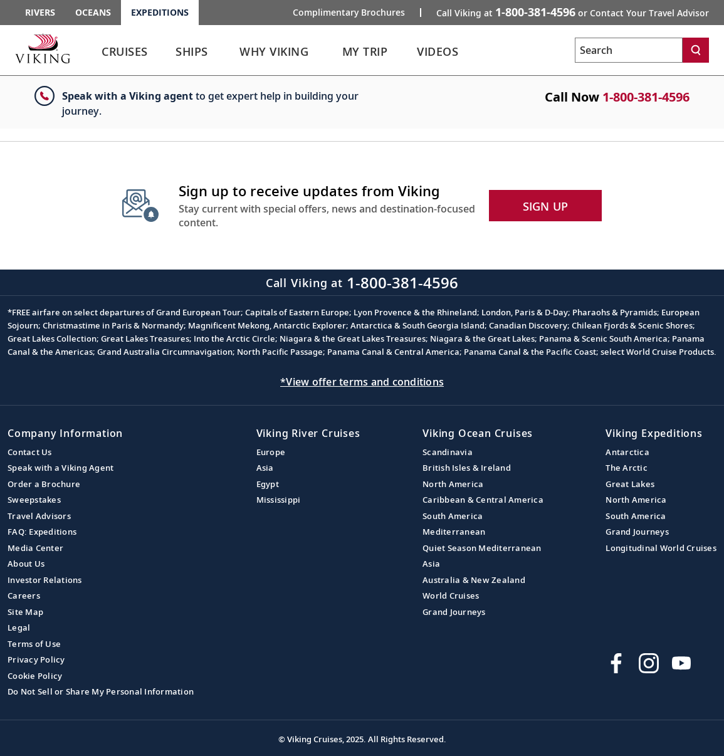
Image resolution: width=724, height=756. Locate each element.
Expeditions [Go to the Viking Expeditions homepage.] (160, 12)
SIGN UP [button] (546, 206)
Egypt (267, 484)
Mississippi (278, 499)
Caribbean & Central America (482, 499)
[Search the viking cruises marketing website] (629, 50)
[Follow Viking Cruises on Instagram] (649, 663)
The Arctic (627, 467)
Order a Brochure (44, 484)
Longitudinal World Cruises (661, 548)
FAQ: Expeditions (42, 531)
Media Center (35, 548)
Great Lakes (630, 484)
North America (452, 484)
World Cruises (450, 595)
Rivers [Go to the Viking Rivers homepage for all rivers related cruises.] (40, 12)
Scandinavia (447, 452)
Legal (19, 627)
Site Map (25, 611)
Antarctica (627, 452)
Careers (24, 595)
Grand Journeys (454, 611)
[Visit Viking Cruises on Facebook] (616, 663)
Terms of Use (34, 643)
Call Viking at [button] (572, 11)
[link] (125, 54)
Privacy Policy (36, 659)
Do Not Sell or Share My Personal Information (101, 691)
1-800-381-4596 (646, 96)
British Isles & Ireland (466, 467)
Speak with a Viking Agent (60, 467)
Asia (265, 467)
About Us (26, 563)
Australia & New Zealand (473, 579)
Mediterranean (453, 531)
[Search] (696, 50)
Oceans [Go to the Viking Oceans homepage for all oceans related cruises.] (93, 12)
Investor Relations (45, 579)
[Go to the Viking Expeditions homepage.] (42, 48)
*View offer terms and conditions (362, 382)
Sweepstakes (34, 499)
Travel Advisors (39, 516)
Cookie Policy (35, 675)
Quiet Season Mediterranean (482, 548)
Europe (271, 452)
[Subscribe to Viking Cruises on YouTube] (681, 663)
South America (452, 516)
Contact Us (30, 452)
